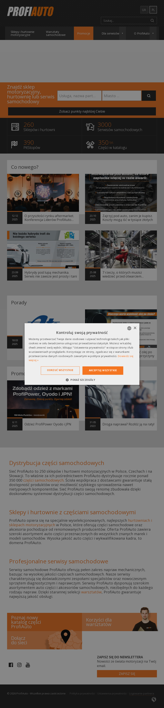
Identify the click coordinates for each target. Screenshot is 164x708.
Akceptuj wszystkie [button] (103, 370)
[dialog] (82, 354)
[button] (82, 380)
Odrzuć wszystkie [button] (60, 370)
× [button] (134, 328)
